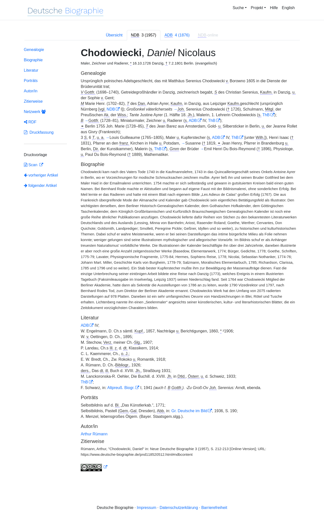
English (288, 8)
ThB (265, 115)
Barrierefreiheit (214, 508)
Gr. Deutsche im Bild (189, 411)
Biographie (33, 60)
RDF (30, 122)
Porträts (31, 81)
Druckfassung (39, 132)
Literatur (31, 70)
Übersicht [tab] (114, 35)
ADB (193, 120)
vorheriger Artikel (41, 175)
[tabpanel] (162, 260)
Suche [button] (238, 8)
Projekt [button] (257, 8)
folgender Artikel (40, 185)
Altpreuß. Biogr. (120, 388)
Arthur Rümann (94, 434)
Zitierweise (33, 101)
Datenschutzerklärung (179, 508)
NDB (111, 109)
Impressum (146, 508)
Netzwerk (35, 112)
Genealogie (34, 50)
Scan (31, 165)
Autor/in (31, 91)
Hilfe (274, 8)
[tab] (143, 35)
